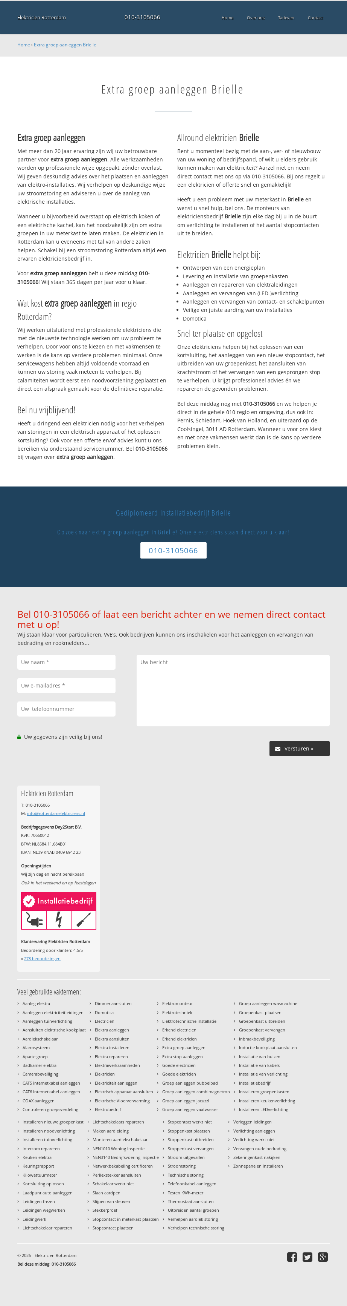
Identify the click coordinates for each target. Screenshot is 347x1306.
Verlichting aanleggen (254, 1131)
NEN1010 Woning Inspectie (119, 1148)
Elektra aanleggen (112, 1030)
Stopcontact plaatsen (113, 1228)
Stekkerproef (105, 1210)
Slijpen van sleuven (111, 1201)
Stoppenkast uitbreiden (191, 1139)
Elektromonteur (177, 1003)
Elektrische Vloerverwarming (122, 1100)
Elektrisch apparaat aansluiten (124, 1091)
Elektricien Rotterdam (41, 17)
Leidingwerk (34, 1219)
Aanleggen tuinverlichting (47, 1021)
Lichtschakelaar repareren (47, 1228)
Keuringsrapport (38, 1166)
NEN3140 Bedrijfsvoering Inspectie (126, 1157)
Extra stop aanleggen (182, 1056)
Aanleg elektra (36, 1003)
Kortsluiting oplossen (43, 1183)
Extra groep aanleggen (183, 1047)
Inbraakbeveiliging (257, 1039)
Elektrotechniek (177, 1012)
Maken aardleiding (111, 1131)
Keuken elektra (37, 1157)
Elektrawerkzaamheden (117, 1065)
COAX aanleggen (39, 1100)
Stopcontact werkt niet (190, 1122)
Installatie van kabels (259, 1065)
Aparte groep (35, 1056)
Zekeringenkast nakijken (256, 1157)
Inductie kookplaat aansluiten (268, 1047)
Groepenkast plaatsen (260, 1012)
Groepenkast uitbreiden (262, 1021)
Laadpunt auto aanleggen (48, 1193)
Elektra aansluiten (112, 1039)
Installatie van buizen (259, 1056)
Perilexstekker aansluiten (117, 1175)
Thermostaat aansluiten (191, 1201)
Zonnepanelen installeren (258, 1166)
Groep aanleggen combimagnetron (196, 1091)
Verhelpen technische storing (196, 1228)
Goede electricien (179, 1065)
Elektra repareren (111, 1056)
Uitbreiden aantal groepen (193, 1210)
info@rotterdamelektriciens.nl (56, 813)
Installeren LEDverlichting (263, 1109)
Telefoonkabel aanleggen (192, 1183)
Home (23, 44)
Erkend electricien (179, 1030)
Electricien (104, 1021)
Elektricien (105, 1074)
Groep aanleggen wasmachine (268, 1003)
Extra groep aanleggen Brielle (65, 44)
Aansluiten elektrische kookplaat (54, 1030)
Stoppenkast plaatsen (189, 1131)
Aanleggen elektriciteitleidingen (53, 1012)
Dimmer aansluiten (113, 1003)
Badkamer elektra (39, 1065)
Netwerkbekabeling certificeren (123, 1166)
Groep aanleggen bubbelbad (190, 1083)
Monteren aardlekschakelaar (120, 1139)
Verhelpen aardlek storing (193, 1219)
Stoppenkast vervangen (191, 1148)
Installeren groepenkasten (264, 1091)
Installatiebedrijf (255, 1083)
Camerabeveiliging (40, 1074)
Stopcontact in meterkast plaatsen (126, 1219)
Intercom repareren (41, 1148)
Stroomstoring (182, 1166)
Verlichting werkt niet (254, 1139)
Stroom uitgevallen (186, 1157)
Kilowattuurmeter (40, 1175)
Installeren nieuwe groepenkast (53, 1122)
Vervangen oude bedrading (259, 1148)
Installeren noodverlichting (49, 1131)
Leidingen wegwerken (44, 1210)
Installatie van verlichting (263, 1074)
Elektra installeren (112, 1047)
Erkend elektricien (179, 1039)
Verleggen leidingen (252, 1122)
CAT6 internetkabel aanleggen (51, 1091)
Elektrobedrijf (108, 1109)
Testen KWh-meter (185, 1193)
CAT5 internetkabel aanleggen (51, 1083)
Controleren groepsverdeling (50, 1109)
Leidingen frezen (39, 1201)
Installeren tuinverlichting (47, 1139)
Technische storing (186, 1175)
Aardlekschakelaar (40, 1039)
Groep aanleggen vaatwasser (190, 1109)
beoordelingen (42, 958)
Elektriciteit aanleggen (116, 1083)
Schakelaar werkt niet (113, 1183)
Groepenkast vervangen (262, 1030)
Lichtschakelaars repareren (118, 1122)
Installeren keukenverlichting (267, 1100)
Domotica (104, 1012)
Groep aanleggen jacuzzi (185, 1100)
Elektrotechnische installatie (189, 1021)
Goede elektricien (179, 1074)
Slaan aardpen (106, 1193)
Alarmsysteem (36, 1047)
